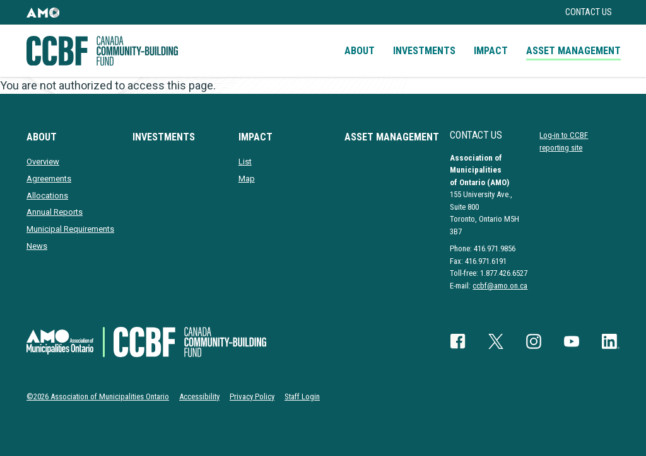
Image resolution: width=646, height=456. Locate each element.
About (359, 51)
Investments (424, 51)
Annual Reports (54, 212)
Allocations (47, 195)
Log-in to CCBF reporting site (563, 141)
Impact (491, 51)
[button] (42, 12)
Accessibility (199, 396)
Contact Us (588, 12)
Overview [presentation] (42, 161)
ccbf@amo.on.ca (500, 285)
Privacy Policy (252, 396)
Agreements (48, 178)
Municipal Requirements (70, 229)
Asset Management (573, 51)
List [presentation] (245, 161)
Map (246, 178)
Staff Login (302, 396)
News (36, 246)
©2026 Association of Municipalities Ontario (97, 396)
